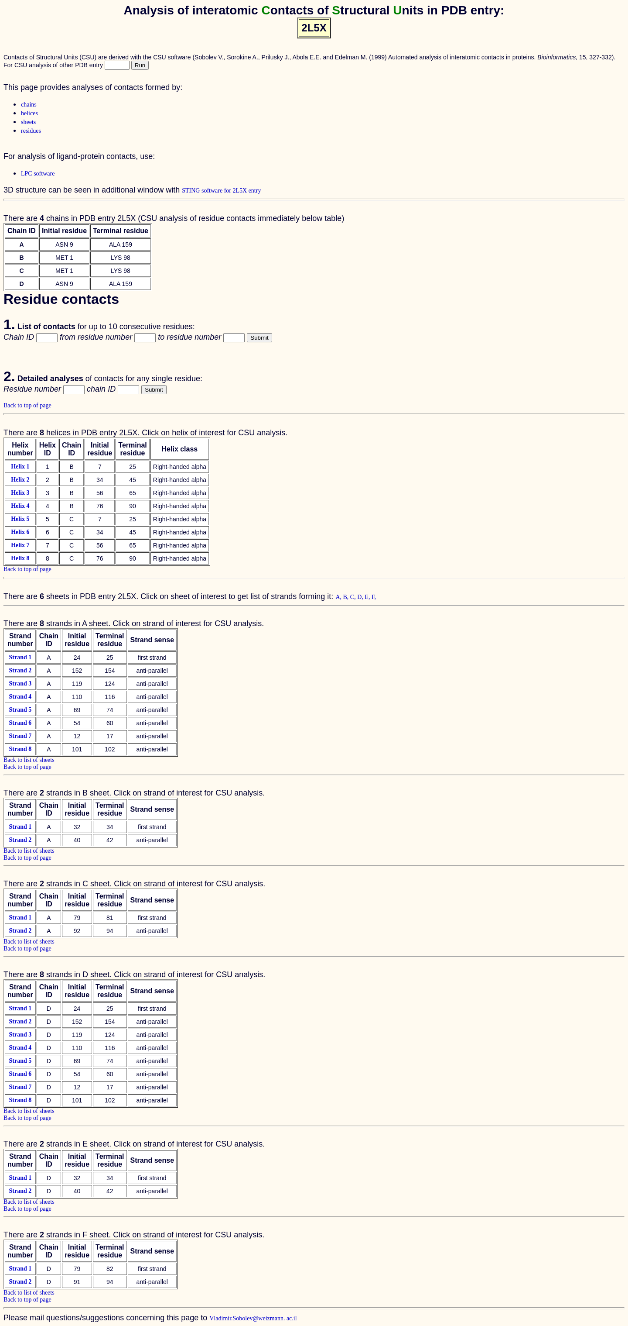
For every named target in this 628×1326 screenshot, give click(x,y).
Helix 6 (20, 532)
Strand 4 (20, 696)
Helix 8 (20, 558)
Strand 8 (20, 749)
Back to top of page (27, 405)
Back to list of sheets (29, 760)
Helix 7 (20, 545)
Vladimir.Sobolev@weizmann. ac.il (253, 1318)
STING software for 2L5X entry (221, 190)
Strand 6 (20, 723)
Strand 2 (20, 670)
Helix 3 (20, 492)
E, (368, 597)
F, (374, 597)
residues (31, 130)
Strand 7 (20, 736)
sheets (28, 122)
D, (361, 597)
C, (353, 597)
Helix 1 (20, 466)
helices (29, 113)
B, (346, 597)
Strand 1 (20, 657)
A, (339, 597)
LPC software (38, 173)
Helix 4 (20, 506)
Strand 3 (20, 683)
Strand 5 (20, 709)
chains (29, 104)
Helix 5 (20, 519)
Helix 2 (20, 479)
